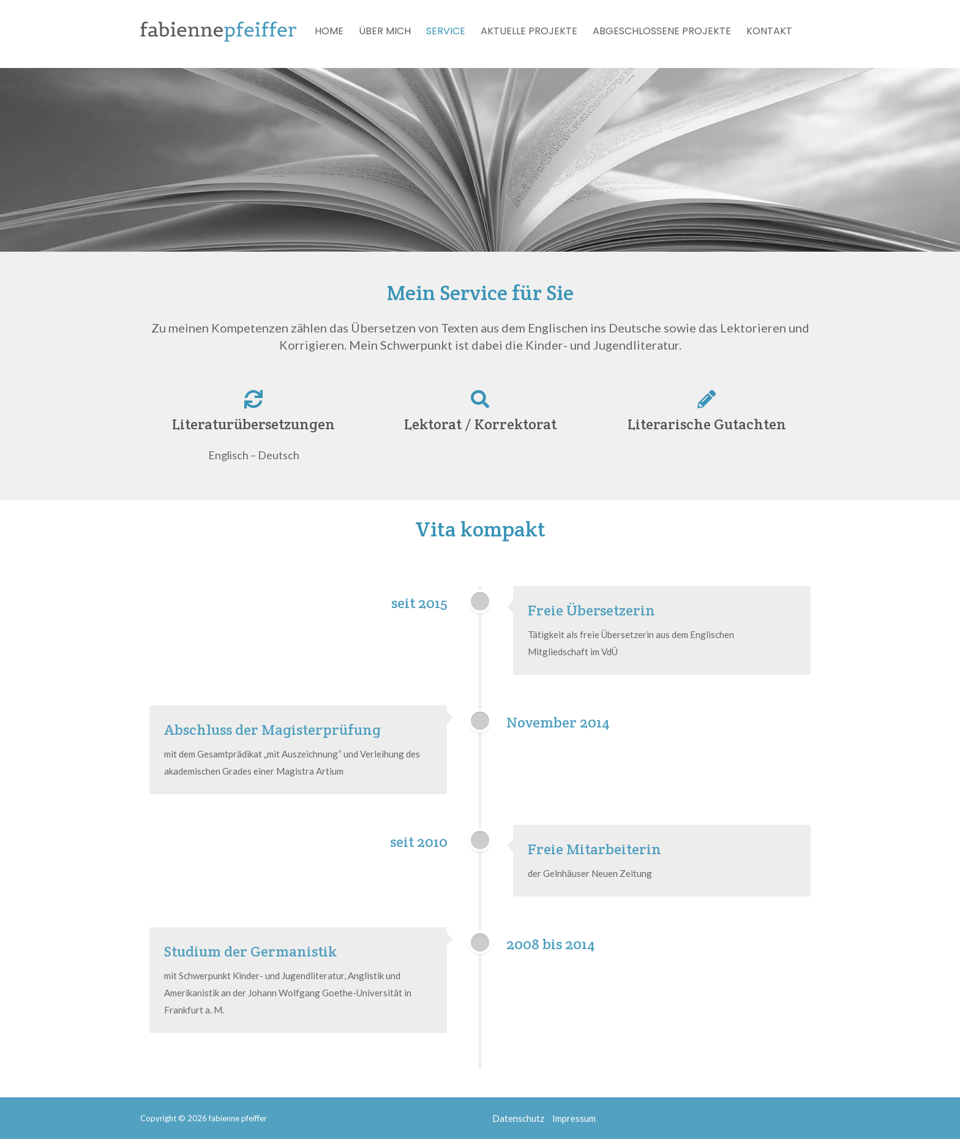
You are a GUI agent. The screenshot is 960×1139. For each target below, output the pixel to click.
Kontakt (769, 31)
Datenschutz (518, 1118)
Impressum (574, 1118)
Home (329, 31)
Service (445, 31)
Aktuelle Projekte (529, 31)
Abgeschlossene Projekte (662, 31)
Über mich (385, 31)
